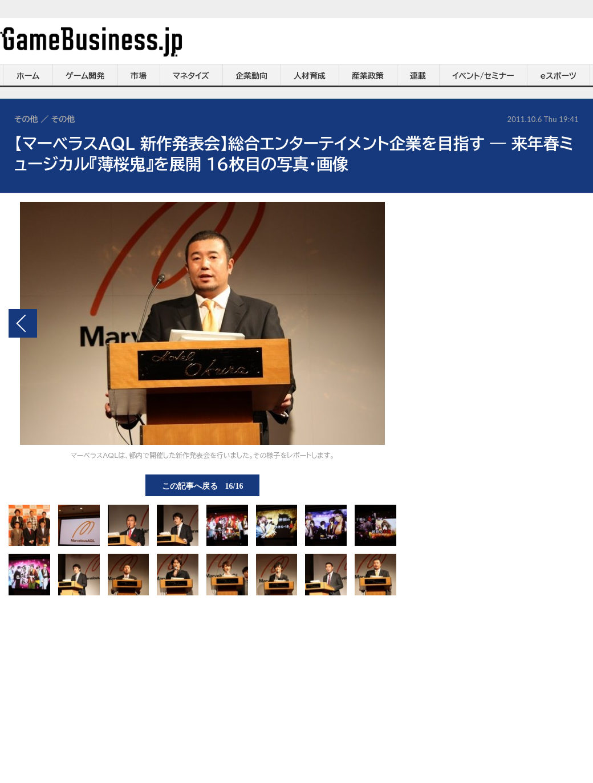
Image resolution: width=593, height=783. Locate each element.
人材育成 (310, 76)
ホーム (28, 76)
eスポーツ (558, 76)
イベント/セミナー (483, 76)
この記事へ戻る (202, 485)
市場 (139, 76)
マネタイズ (191, 76)
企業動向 (251, 76)
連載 (418, 76)
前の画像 (23, 323)
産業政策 (368, 76)
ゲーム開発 (85, 76)
